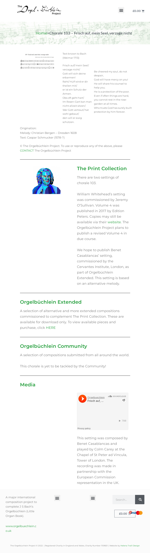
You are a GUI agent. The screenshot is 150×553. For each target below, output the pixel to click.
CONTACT (27, 150)
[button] (121, 10)
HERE (51, 328)
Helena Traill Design (130, 545)
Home (41, 33)
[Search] (139, 499)
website (114, 222)
